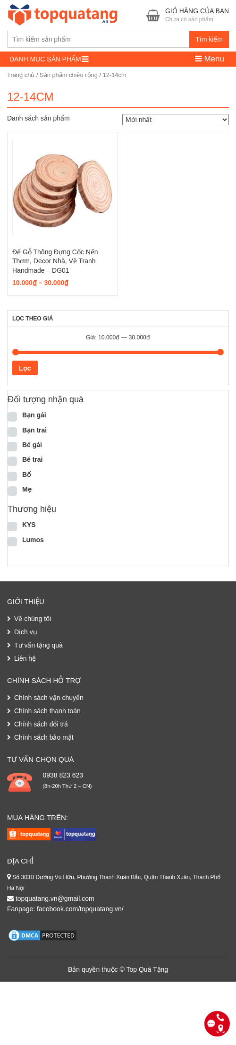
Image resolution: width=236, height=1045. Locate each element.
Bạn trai (34, 430)
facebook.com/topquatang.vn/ (80, 909)
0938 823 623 (62, 775)
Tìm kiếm (209, 39)
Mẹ (27, 489)
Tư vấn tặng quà (38, 645)
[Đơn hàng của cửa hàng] (175, 119)
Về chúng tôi (32, 618)
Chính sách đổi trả (41, 724)
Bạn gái (34, 415)
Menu (209, 58)
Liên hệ (25, 658)
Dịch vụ (25, 632)
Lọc (25, 368)
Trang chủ (20, 74)
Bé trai (32, 459)
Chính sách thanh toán (47, 711)
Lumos (33, 540)
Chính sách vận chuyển (49, 697)
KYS (29, 524)
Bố (26, 474)
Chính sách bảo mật (44, 737)
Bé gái (32, 445)
